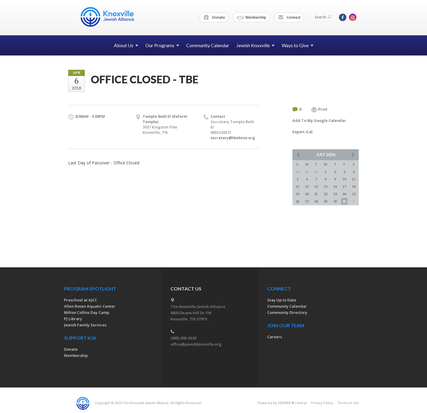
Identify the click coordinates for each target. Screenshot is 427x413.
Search (323, 17)
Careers (274, 336)
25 (354, 194)
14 (316, 186)
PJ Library (73, 318)
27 (307, 201)
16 (335, 186)
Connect (289, 17)
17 (344, 186)
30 (335, 201)
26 (297, 201)
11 (354, 179)
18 (354, 186)
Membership (251, 17)
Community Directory (287, 312)
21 (316, 194)
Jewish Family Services (85, 325)
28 (316, 201)
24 (344, 194)
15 (325, 186)
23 (335, 194)
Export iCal (302, 131)
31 (344, 201)
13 (307, 186)
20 (307, 194)
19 (297, 194)
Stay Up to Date (281, 300)
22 (325, 194)
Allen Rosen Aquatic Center (89, 306)
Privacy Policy (322, 403)
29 (325, 201)
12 (297, 186)
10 (344, 179)
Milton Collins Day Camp (86, 312)
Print (319, 109)
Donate (214, 17)
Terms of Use (348, 403)
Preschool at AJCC (80, 300)
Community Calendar (207, 45)
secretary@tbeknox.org (233, 137)
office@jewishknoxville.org (196, 344)
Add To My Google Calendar (319, 120)
